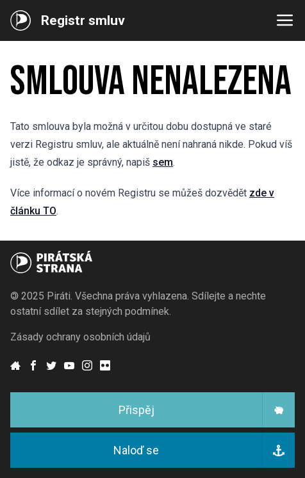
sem (162, 162)
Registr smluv (83, 20)
